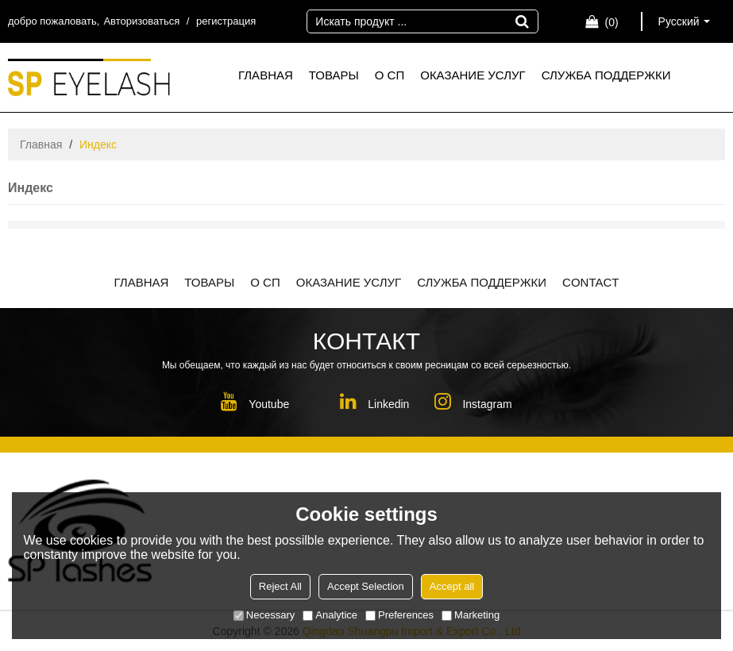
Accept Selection (365, 586)
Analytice (330, 615)
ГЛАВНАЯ (265, 75)
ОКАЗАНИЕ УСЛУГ (472, 75)
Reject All (280, 586)
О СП (389, 75)
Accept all (452, 586)
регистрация (226, 21)
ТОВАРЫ (334, 75)
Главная (41, 144)
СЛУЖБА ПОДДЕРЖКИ (606, 75)
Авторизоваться (141, 21)
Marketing (471, 615)
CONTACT (590, 282)
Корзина (611, 22)
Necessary (264, 615)
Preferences (399, 615)
